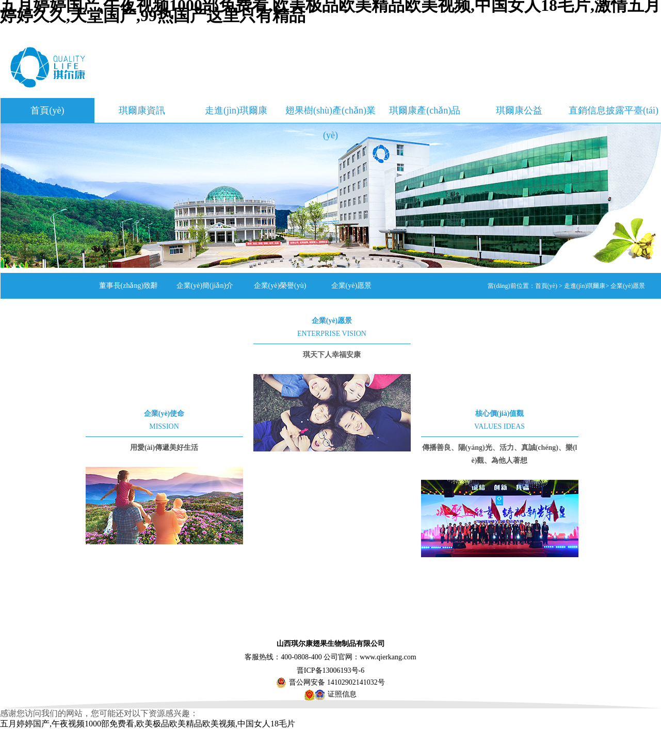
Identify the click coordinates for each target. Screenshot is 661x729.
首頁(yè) (47, 110)
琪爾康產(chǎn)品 (424, 110)
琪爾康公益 (519, 110)
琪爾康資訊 (142, 110)
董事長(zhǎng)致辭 (128, 285)
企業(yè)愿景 (351, 285)
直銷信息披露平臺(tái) (613, 110)
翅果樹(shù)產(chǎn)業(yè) (330, 114)
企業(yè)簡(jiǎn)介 (205, 285)
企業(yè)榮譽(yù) (280, 285)
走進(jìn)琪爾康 (236, 110)
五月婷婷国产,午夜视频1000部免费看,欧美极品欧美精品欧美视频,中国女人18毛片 (147, 723)
